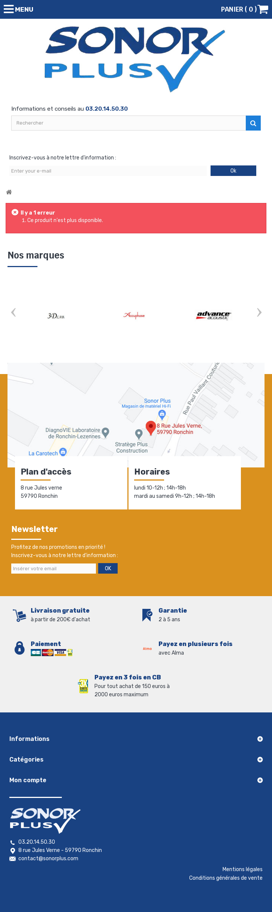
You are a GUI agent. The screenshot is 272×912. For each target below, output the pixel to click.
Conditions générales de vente (226, 878)
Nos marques (35, 255)
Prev (13, 313)
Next (259, 313)
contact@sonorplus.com (48, 858)
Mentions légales (243, 869)
